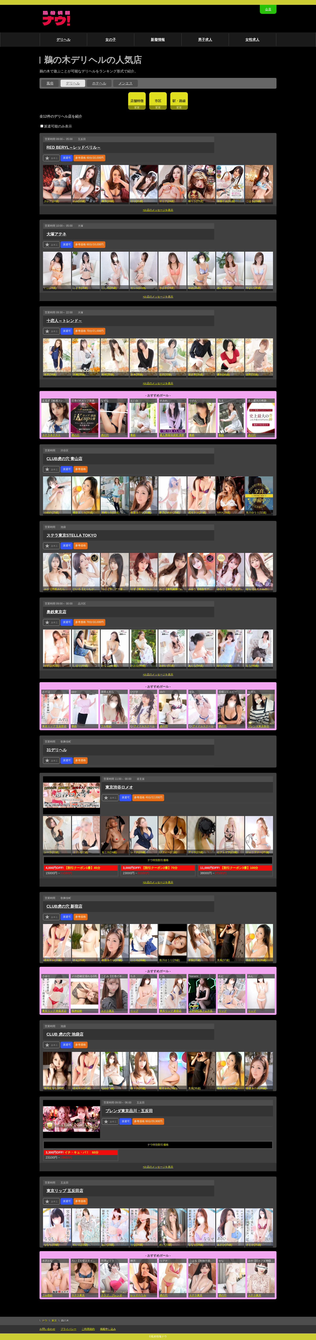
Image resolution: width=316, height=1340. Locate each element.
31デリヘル (57, 750)
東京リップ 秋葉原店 (54, 1010)
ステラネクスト (51, 435)
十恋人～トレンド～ (64, 321)
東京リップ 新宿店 (170, 1010)
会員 (268, 9)
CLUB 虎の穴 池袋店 (65, 1034)
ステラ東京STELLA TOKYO (72, 535)
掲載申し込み (108, 1329)
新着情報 (158, 39)
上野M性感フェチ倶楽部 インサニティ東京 (202, 1010)
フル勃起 (106, 726)
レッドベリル (138, 1295)
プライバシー (68, 1329)
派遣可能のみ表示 (56, 126)
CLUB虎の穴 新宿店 (64, 906)
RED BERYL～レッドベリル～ (74, 147)
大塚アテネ (56, 234)
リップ (134, 1010)
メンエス (125, 83)
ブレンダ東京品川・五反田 (129, 1111)
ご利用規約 (88, 1329)
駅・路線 (179, 101)
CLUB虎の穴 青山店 (64, 459)
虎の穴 (75, 435)
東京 (54, 1320)
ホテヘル (99, 83)
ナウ (44, 1320)
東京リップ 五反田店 (54, 726)
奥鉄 (133, 435)
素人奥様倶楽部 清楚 (172, 435)
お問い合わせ (47, 1329)
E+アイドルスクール (142, 726)
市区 (158, 101)
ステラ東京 (107, 1010)
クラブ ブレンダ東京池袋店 (114, 1295)
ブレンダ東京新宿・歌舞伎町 (261, 726)
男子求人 (205, 39)
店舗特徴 (137, 101)
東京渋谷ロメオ (119, 787)
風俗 (50, 83)
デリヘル (63, 39)
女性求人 (252, 39)
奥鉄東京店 (56, 612)
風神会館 (77, 1010)
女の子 (110, 39)
